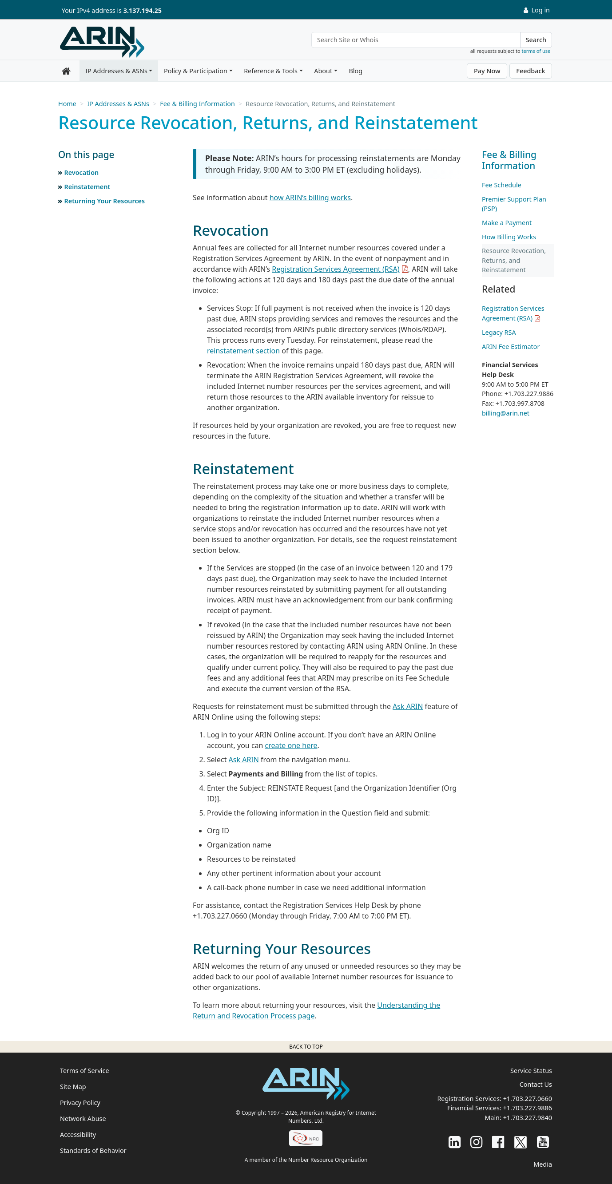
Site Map (73, 1086)
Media (542, 1164)
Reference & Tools (271, 71)
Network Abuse (83, 1118)
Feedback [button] (530, 71)
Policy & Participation (195, 71)
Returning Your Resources (104, 201)
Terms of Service (84, 1070)
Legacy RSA (499, 332)
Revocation (81, 172)
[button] (116, 154)
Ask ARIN (408, 706)
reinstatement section (243, 351)
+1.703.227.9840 (527, 1117)
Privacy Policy (80, 1102)
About (323, 71)
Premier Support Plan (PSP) (514, 204)
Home (67, 103)
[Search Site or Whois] (416, 40)
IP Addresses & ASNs (116, 71)
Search (536, 40)
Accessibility (78, 1134)
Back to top (305, 1046)
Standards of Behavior (93, 1150)
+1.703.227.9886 (527, 1108)
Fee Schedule (501, 185)
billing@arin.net (505, 413)
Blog (355, 71)
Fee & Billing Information (197, 103)
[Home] (102, 42)
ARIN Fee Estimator (511, 346)
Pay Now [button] (487, 71)
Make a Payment (507, 222)
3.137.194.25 (142, 10)
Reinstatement (87, 186)
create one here (291, 745)
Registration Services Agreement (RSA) (335, 269)
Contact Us (536, 1084)
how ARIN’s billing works (310, 197)
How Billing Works (509, 237)
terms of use (536, 51)
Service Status (531, 1070)
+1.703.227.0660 (527, 1098)
